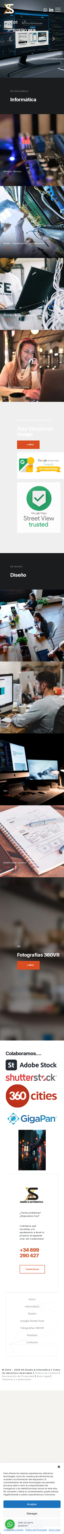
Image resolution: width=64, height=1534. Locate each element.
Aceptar (32, 1504)
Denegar (32, 1513)
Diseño (32, 1457)
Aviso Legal (54, 1530)
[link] (31, 1077)
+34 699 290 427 (29, 1396)
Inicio (32, 1443)
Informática (32, 1450)
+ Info (7, 176)
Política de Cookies (14, 1530)
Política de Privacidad (36, 1530)
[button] (59, 1466)
